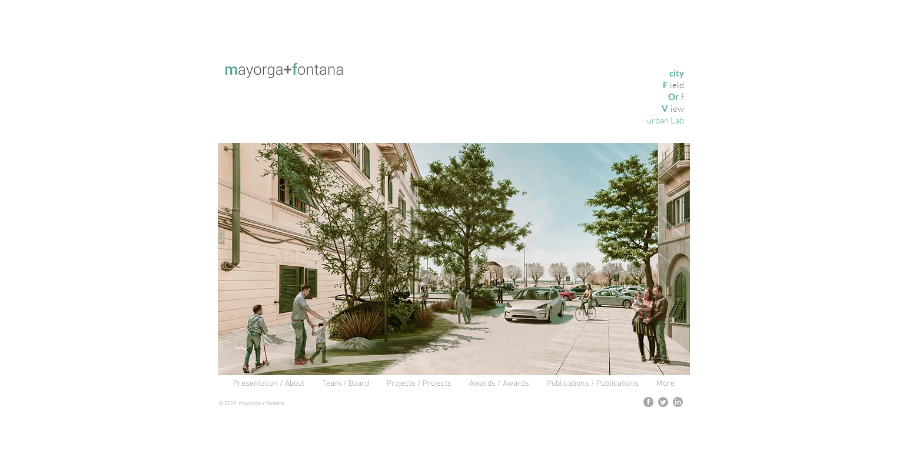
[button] (454, 259)
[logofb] (648, 402)
